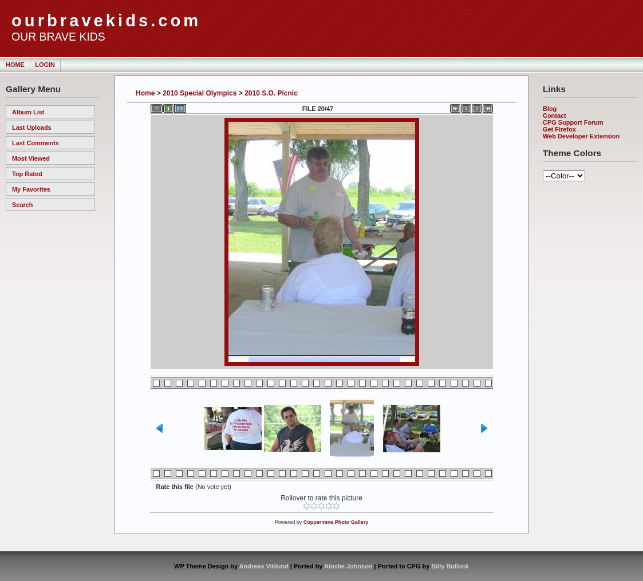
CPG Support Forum (573, 122)
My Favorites (31, 189)
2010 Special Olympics (199, 93)
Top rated (27, 173)
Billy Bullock (450, 566)
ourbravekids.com (106, 20)
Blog (550, 108)
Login (45, 64)
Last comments (35, 143)
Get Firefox (559, 129)
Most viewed (31, 158)
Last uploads (32, 127)
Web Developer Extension (581, 136)
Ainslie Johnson (348, 566)
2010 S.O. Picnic (271, 93)
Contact (554, 115)
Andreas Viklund (264, 566)
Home (15, 64)
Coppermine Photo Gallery (336, 522)
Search (22, 204)
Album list (28, 112)
